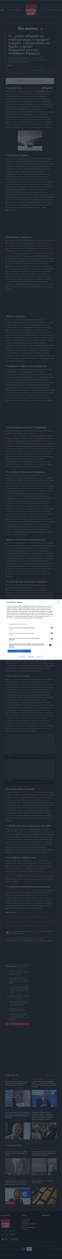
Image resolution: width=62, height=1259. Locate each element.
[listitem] (31, 624)
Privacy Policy (40, 656)
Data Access (31, 656)
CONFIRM (19, 651)
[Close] (58, 602)
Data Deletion (21, 656)
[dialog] (31, 629)
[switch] (51, 628)
